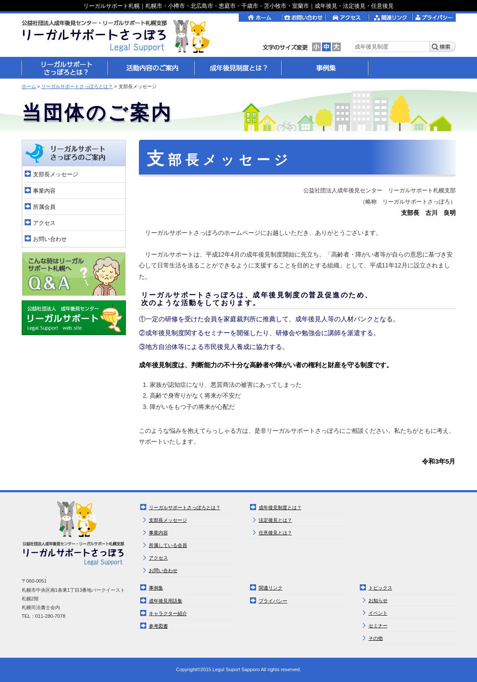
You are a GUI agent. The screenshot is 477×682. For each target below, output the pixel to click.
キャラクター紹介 (168, 613)
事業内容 (44, 191)
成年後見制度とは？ (280, 507)
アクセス (44, 223)
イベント (378, 613)
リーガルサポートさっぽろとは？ (77, 86)
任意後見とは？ (275, 532)
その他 (375, 638)
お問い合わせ (50, 239)
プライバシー (273, 600)
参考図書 (158, 626)
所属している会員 (168, 545)
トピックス (380, 587)
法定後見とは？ (275, 520)
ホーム (29, 86)
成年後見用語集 (165, 600)
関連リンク (271, 587)
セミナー (378, 625)
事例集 (156, 587)
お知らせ (378, 600)
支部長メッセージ (55, 174)
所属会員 (44, 207)
